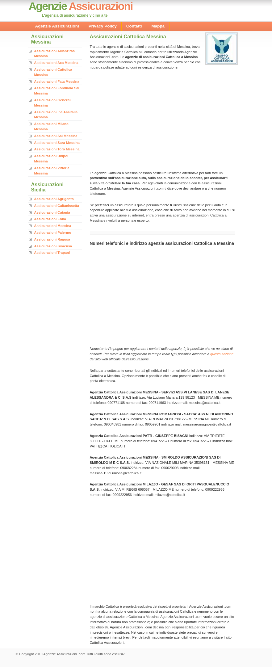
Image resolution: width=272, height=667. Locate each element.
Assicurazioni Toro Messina (57, 149)
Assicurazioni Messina (52, 226)
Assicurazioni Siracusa (53, 246)
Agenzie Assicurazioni (57, 26)
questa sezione (221, 354)
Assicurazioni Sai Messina (55, 136)
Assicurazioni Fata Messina (56, 81)
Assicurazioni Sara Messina (57, 143)
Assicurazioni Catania (52, 212)
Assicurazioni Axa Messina (56, 63)
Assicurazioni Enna (50, 219)
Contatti (134, 26)
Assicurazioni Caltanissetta (56, 206)
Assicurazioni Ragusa (52, 239)
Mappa (158, 26)
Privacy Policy (103, 26)
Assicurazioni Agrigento (54, 199)
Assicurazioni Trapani (52, 252)
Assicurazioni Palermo (52, 232)
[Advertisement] (142, 119)
